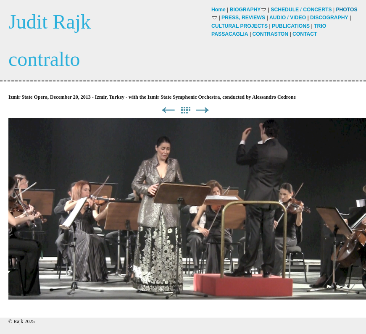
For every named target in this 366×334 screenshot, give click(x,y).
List (185, 110)
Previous (168, 110)
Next (202, 110)
